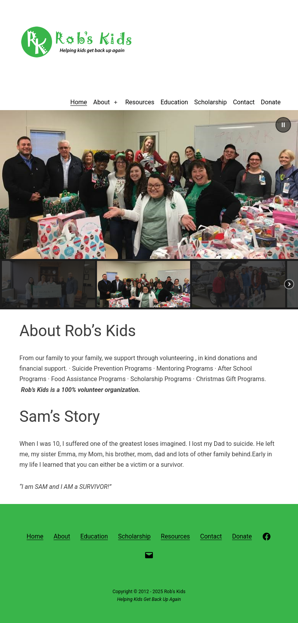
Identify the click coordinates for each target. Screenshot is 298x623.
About (101, 102)
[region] (149, 209)
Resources (139, 102)
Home (78, 102)
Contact (244, 102)
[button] (283, 125)
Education (174, 102)
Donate (271, 102)
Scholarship (210, 102)
